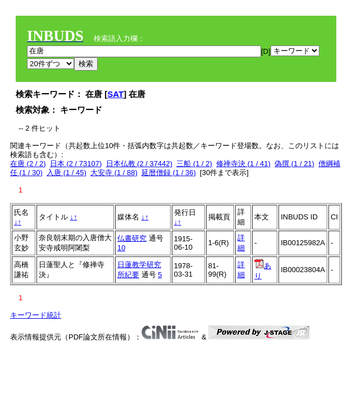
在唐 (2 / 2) (28, 163)
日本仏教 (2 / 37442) (139, 163)
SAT (115, 94)
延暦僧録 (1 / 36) (168, 172)
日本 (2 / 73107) (76, 163)
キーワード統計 (35, 315)
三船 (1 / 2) (194, 163)
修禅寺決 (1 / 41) (243, 163)
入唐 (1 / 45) (66, 172)
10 (121, 248)
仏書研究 (132, 238)
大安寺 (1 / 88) (114, 172)
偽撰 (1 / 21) (294, 163)
